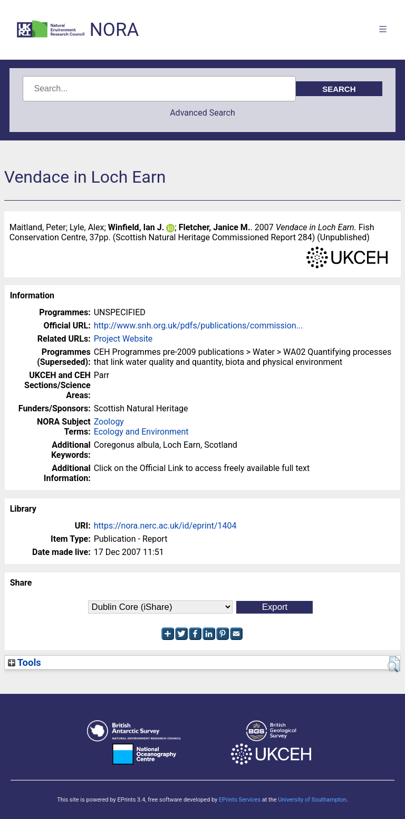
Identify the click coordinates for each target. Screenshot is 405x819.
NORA (114, 30)
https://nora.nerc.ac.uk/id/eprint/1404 (165, 526)
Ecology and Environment (141, 432)
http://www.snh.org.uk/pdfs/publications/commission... (198, 326)
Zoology (109, 422)
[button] (394, 664)
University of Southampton (312, 799)
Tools (24, 662)
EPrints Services (240, 799)
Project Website (123, 339)
